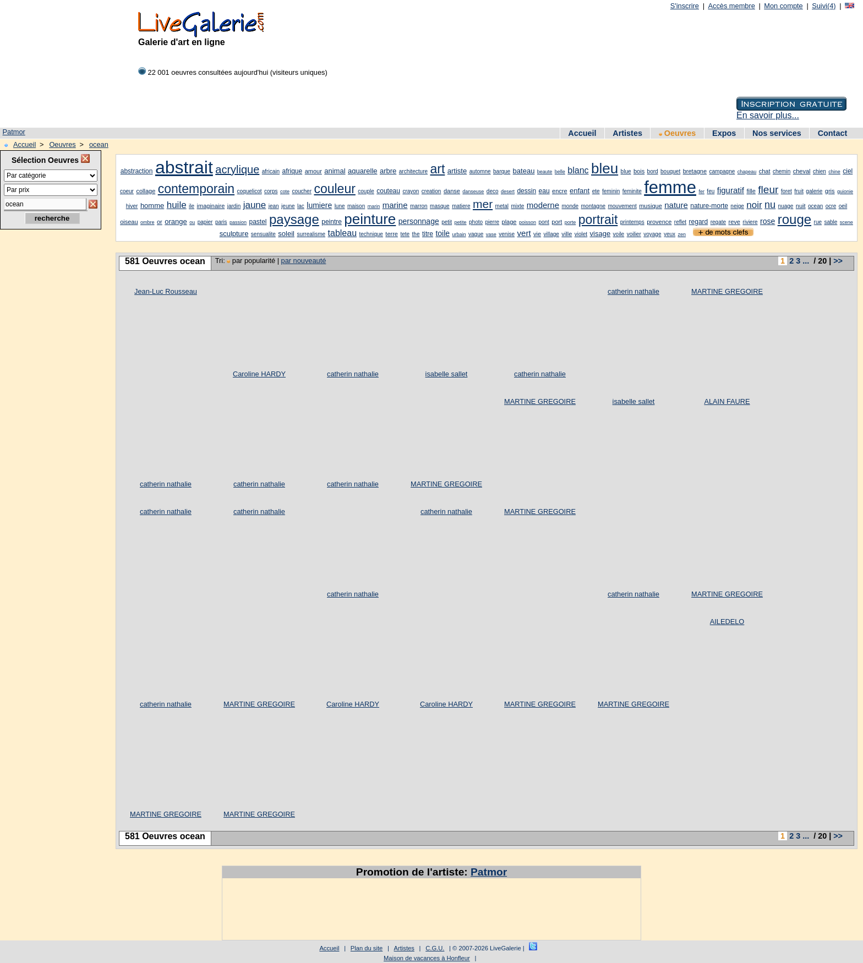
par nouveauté (303, 260)
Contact (833, 133)
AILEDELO (727, 621)
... (805, 260)
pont (543, 222)
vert (524, 233)
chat (765, 171)
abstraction (137, 171)
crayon (410, 191)
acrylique (237, 169)
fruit (799, 191)
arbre (388, 171)
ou (192, 222)
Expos (724, 133)
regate (718, 222)
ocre (831, 206)
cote (285, 191)
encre (559, 191)
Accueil (582, 133)
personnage (418, 221)
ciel (848, 171)
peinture (370, 219)
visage (600, 233)
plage (509, 221)
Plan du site (367, 948)
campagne (722, 171)
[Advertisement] (50, 411)
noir (754, 205)
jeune (287, 206)
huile (177, 205)
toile (442, 233)
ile (191, 206)
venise (507, 234)
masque (440, 206)
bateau (524, 171)
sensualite (263, 234)
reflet (680, 222)
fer (701, 191)
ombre (147, 222)
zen (682, 234)
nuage (786, 206)
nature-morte (709, 206)
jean (274, 206)
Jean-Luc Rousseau (165, 291)
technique (371, 234)
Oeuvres (677, 133)
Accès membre (731, 6)
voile (619, 234)
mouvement (622, 206)
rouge (794, 219)
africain (271, 171)
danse (452, 191)
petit (446, 222)
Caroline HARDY (259, 374)
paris (221, 222)
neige (737, 206)
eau (544, 191)
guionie (845, 191)
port (556, 221)
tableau (342, 233)
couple (366, 191)
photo (476, 222)
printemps (632, 222)
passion (238, 222)
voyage (652, 234)
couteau (388, 191)
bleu (604, 168)
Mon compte (783, 6)
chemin (781, 171)
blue (626, 171)
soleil (286, 233)
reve (734, 221)
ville (566, 234)
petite (461, 222)
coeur (127, 191)
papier (205, 222)
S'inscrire (684, 6)
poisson (527, 222)
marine (395, 205)
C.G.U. (434, 948)
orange (176, 221)
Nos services (776, 133)
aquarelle (363, 171)
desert (508, 191)
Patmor (14, 132)
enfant (579, 191)
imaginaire (211, 206)
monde (570, 206)
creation (431, 191)
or (159, 221)
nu (769, 204)
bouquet (670, 171)
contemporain (196, 189)
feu (710, 191)
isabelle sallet (446, 374)
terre (391, 234)
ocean (98, 144)
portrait (598, 219)
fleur (768, 189)
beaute (545, 171)
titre (427, 234)
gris (830, 191)
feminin (611, 191)
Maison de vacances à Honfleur (427, 958)
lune (340, 206)
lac (300, 206)
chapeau (747, 171)
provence (659, 221)
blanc (577, 170)
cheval (802, 171)
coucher (302, 191)
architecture (413, 171)
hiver (132, 206)
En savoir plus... (767, 115)
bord (652, 171)
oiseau (129, 221)
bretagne (695, 171)
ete (596, 191)
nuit (801, 206)
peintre (331, 222)
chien (819, 171)
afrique (292, 171)
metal (502, 206)
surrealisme (311, 234)
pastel (258, 222)
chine (834, 171)
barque (501, 171)
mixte (517, 206)
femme (670, 187)
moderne (543, 205)
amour (313, 171)
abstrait (184, 167)
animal (334, 171)
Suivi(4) (823, 6)
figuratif (730, 190)
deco (493, 191)
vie (537, 234)
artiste (457, 171)
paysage (294, 219)
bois (638, 171)
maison (356, 206)
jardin (234, 206)
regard (698, 222)
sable (830, 222)
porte (570, 222)
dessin (526, 191)
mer (483, 204)
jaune (254, 205)
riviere (749, 222)
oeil (843, 206)
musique (650, 206)
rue (818, 222)
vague (475, 234)
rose (767, 221)
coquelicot (249, 191)
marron (419, 206)
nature (676, 205)
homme (152, 205)
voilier (634, 234)
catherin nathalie (353, 374)
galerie (814, 191)
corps (270, 191)
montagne (593, 206)
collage (145, 191)
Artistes (627, 133)
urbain (459, 234)
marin (374, 206)
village (551, 234)
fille (751, 191)
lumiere (319, 205)
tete (404, 234)
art (437, 169)
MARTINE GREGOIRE (727, 291)
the (416, 234)
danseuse (473, 191)
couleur (334, 189)
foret (786, 191)
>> (838, 260)
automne (480, 171)
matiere (461, 206)
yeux (669, 234)
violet (581, 234)
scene (846, 222)
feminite (632, 191)
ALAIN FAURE (727, 401)
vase (491, 234)
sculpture (234, 233)
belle (560, 171)
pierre (492, 222)
